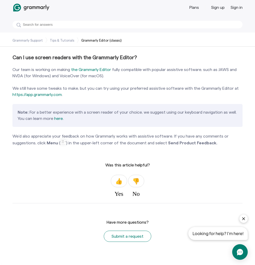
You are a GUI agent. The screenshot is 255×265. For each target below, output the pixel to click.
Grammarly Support (27, 40)
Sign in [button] (237, 7)
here (58, 118)
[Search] (127, 24)
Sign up (218, 7)
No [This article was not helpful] (136, 181)
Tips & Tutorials (62, 40)
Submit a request (127, 236)
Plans (194, 7)
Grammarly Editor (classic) (101, 40)
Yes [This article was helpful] (119, 181)
